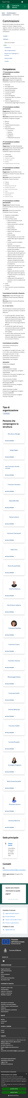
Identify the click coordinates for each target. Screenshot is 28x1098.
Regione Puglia (6, 2)
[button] (14, 1095)
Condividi (6, 36)
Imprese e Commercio (6, 991)
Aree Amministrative (6, 971)
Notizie (3, 1019)
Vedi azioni (6, 39)
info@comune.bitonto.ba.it (11, 1047)
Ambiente (3, 1008)
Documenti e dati (5, 980)
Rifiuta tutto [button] (14, 1092)
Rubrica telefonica (5, 1043)
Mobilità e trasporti (6, 995)
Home (3, 13)
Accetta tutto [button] (14, 1089)
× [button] (26, 1073)
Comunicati (4, 1021)
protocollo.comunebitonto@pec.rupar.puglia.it (14, 870)
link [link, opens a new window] (6, 1085)
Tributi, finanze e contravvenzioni (9, 1006)
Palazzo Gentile (10, 844)
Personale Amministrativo (7, 978)
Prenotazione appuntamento (8, 1058)
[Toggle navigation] (3, 6)
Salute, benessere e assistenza (9, 1010)
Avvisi (2, 1023)
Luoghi (2, 1032)
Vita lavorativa (4, 989)
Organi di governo (6, 15)
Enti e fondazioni (5, 974)
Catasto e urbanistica (6, 993)
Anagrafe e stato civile (7, 987)
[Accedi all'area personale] (22, 2)
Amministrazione (11, 13)
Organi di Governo (5, 969)
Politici (2, 976)
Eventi (2, 1030)
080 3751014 (17, 1042)
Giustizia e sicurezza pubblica (8, 1004)
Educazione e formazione (7, 1002)
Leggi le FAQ (4, 1062)
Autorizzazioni (4, 1011)
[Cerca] (25, 6)
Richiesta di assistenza (7, 1064)
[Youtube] (3, 961)
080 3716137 (9, 1042)
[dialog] (14, 1085)
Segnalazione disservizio (7, 1060)
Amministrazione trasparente (8, 1072)
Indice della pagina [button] (9, 42)
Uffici (2, 972)
